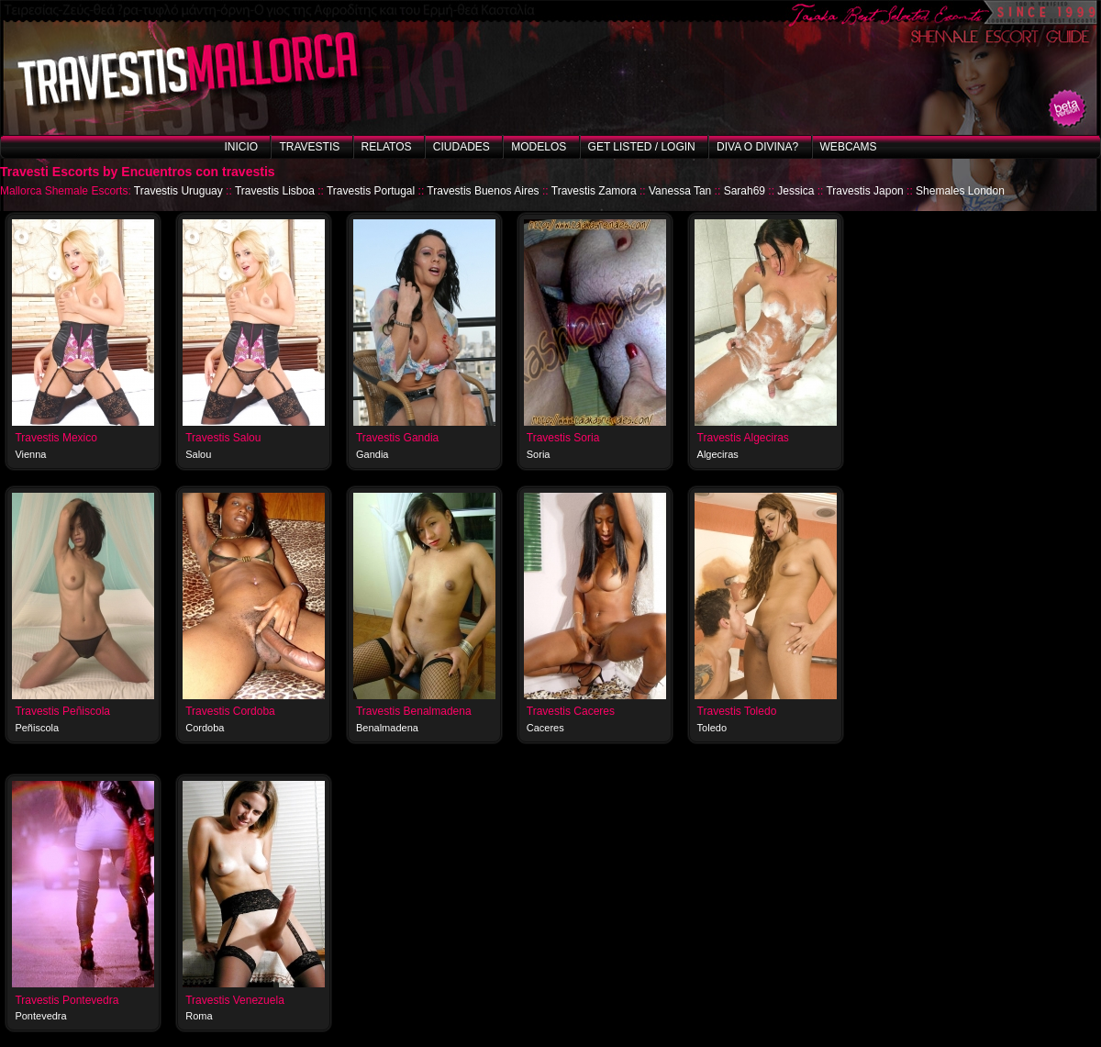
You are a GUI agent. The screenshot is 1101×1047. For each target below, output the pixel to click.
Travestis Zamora (594, 190)
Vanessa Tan (680, 190)
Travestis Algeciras (743, 437)
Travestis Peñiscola (62, 711)
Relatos (386, 146)
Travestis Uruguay (178, 190)
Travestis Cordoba (230, 711)
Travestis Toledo (737, 711)
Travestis (309, 146)
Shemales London (960, 190)
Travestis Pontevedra (66, 1000)
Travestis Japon (864, 190)
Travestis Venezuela (234, 1000)
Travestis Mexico (56, 437)
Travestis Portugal (371, 190)
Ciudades (461, 146)
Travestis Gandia (397, 437)
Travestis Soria (563, 437)
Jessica (795, 190)
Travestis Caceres (571, 711)
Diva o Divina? (757, 146)
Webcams (848, 146)
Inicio (241, 146)
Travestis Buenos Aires (483, 190)
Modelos (538, 146)
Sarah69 (744, 190)
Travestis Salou (223, 437)
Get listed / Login (641, 146)
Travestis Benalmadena (414, 711)
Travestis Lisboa (275, 190)
